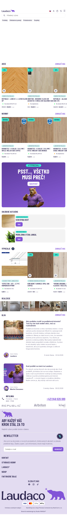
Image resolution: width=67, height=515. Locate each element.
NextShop (29, 509)
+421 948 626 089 (56, 401)
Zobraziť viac (60, 64)
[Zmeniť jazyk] (50, 11)
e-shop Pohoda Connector (42, 509)
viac (19, 224)
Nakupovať (33, 184)
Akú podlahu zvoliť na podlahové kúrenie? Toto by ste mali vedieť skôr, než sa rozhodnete (43, 324)
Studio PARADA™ (41, 513)
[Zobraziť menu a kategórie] (64, 10)
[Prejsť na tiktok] (37, 486)
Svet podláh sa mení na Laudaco (39, 368)
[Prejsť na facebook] (29, 486)
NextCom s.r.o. (57, 509)
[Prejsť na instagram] (33, 486)
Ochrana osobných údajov (13, 509)
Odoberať (58, 451)
